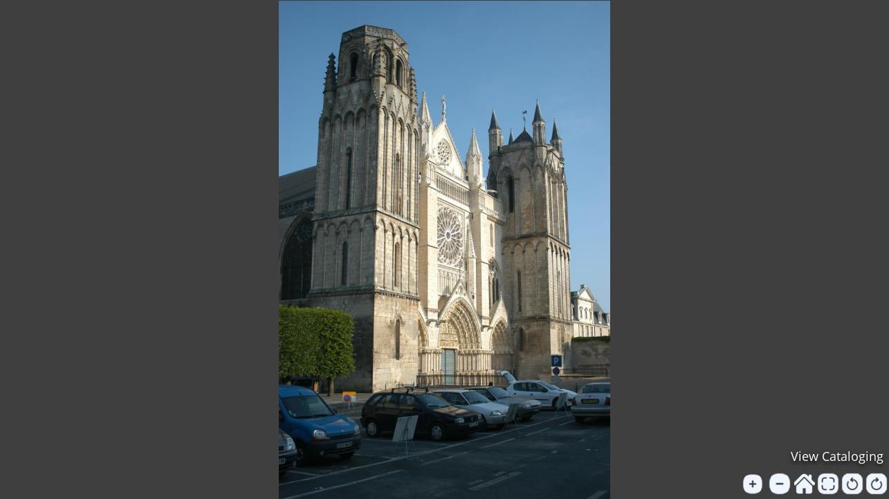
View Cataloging (837, 456)
